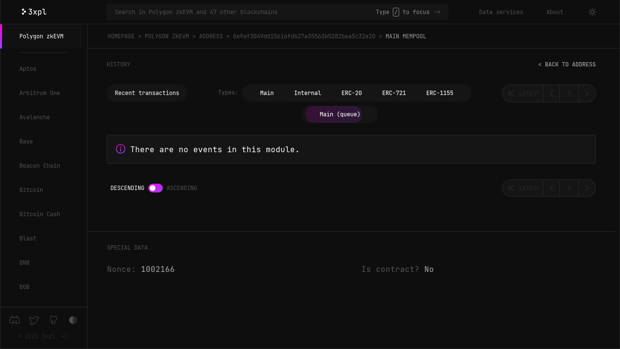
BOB (24, 287)
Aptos (27, 69)
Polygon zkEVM (41, 36)
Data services (501, 12)
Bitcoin (31, 190)
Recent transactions (147, 93)
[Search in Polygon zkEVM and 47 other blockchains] (245, 12)
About (554, 12)
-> (437, 12)
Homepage (121, 36)
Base (26, 141)
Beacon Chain (39, 166)
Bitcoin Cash (39, 214)
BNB (24, 263)
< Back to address (567, 64)
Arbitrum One (39, 93)
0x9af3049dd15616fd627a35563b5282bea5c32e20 (304, 36)
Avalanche (34, 117)
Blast (27, 238)
